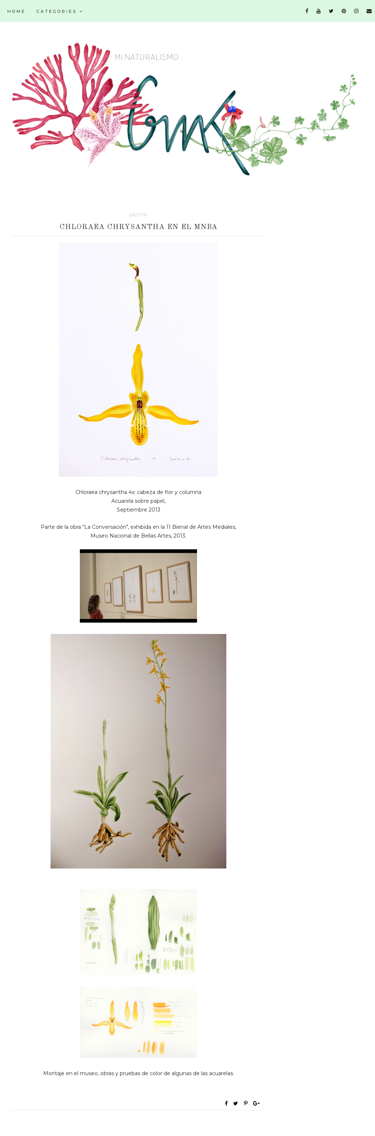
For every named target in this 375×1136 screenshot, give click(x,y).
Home (16, 11)
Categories (60, 11)
